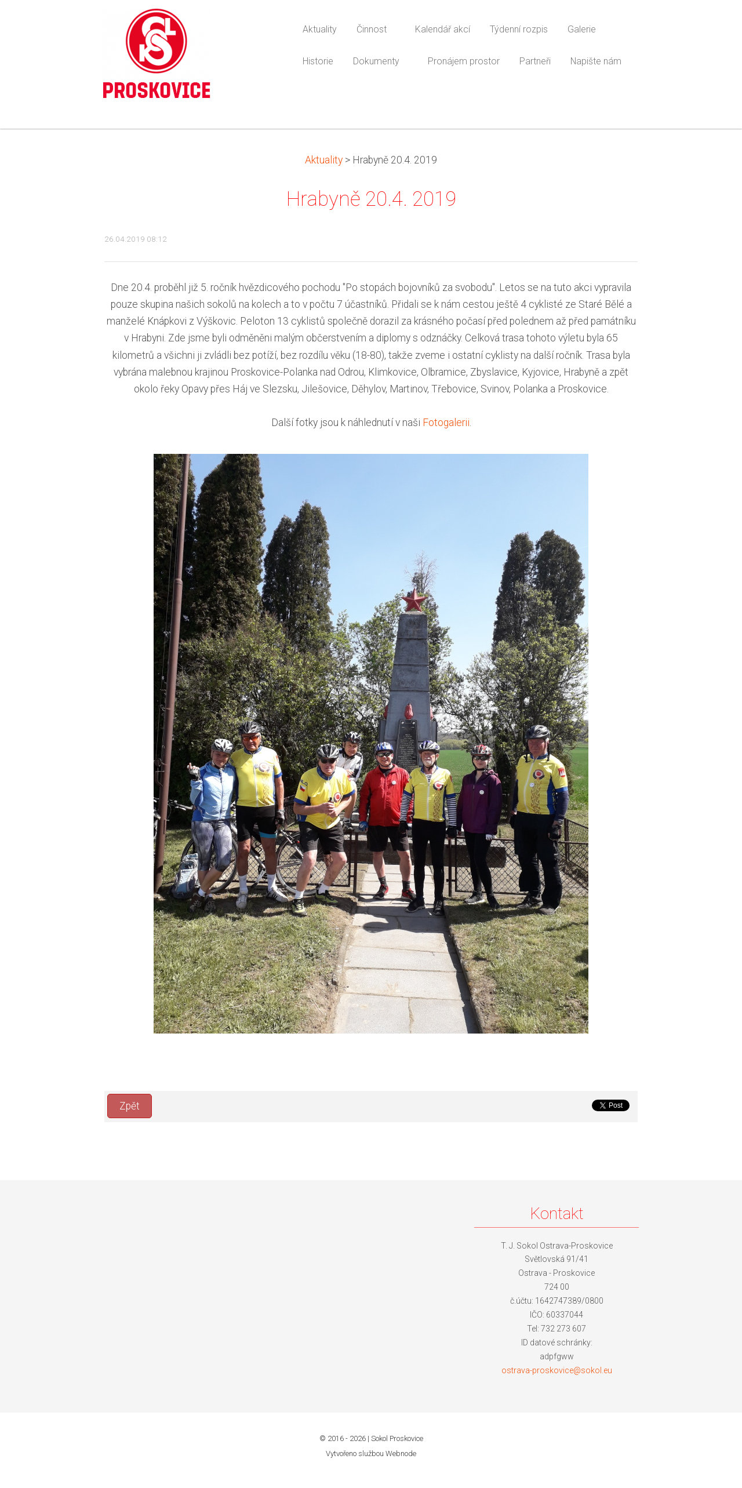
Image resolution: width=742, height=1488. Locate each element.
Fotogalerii (446, 422)
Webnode (400, 1453)
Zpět (129, 1106)
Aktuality (324, 160)
